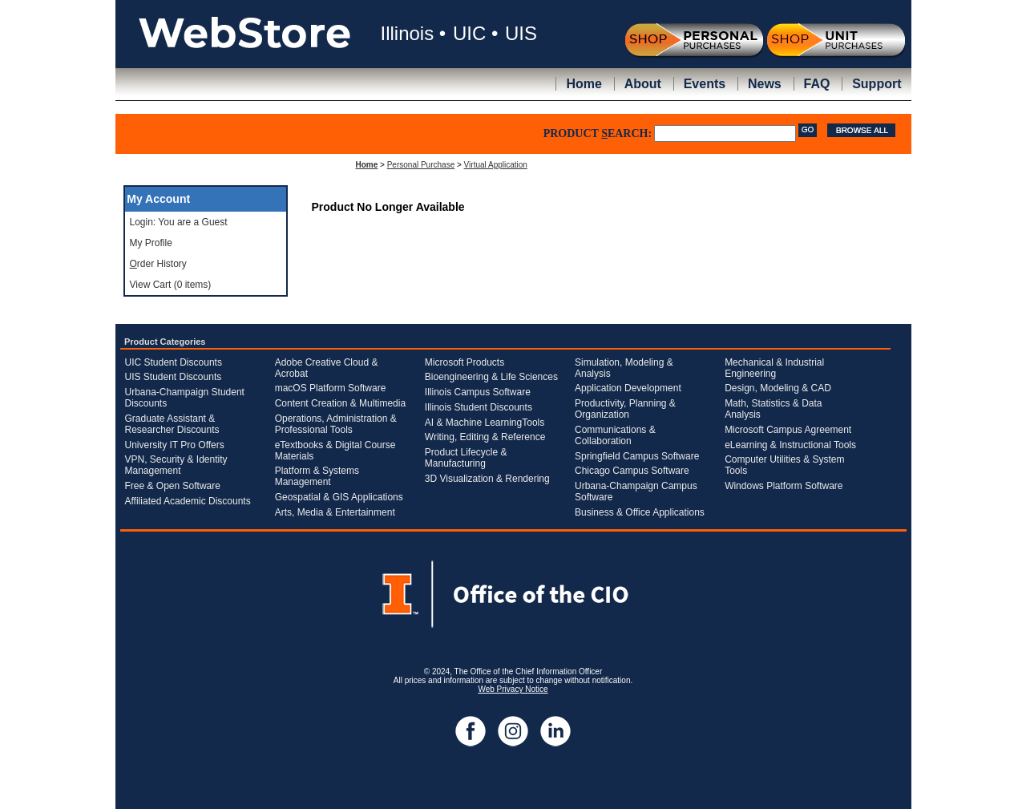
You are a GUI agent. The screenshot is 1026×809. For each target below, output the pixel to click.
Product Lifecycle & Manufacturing (466, 458)
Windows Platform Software (783, 485)
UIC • (475, 33)
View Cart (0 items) (171, 284)
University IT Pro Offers (174, 445)
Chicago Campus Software (632, 470)
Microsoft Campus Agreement (788, 429)
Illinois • (413, 33)
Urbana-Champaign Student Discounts (184, 397)
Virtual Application (495, 164)
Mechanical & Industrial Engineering (774, 368)
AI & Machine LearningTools (484, 422)
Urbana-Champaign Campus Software (636, 491)
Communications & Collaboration (615, 435)
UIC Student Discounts (173, 362)
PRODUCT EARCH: (597, 133)
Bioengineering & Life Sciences (491, 376)
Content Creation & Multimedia (340, 403)
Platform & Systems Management (317, 476)
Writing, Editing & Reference (485, 437)
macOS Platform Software (330, 388)
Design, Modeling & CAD (778, 388)
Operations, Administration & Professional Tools (336, 424)
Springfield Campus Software (637, 456)
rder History (158, 263)
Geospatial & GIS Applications (339, 497)
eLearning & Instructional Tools (790, 445)
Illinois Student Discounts (478, 407)
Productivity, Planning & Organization (625, 409)
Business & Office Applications (640, 512)
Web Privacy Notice (512, 689)
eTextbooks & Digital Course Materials (335, 450)
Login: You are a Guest (179, 222)
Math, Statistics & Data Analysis (773, 409)
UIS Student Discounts (173, 376)
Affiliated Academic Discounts (188, 501)
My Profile (151, 243)
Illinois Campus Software (478, 392)
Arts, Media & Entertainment (335, 512)
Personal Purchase (421, 164)
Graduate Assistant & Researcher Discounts (172, 424)
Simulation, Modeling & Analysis (624, 368)
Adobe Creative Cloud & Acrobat (326, 368)
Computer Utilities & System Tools (784, 465)
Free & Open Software (172, 485)
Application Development (628, 388)
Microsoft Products (464, 362)
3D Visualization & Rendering (487, 478)
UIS (521, 33)
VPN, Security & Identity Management (176, 465)
